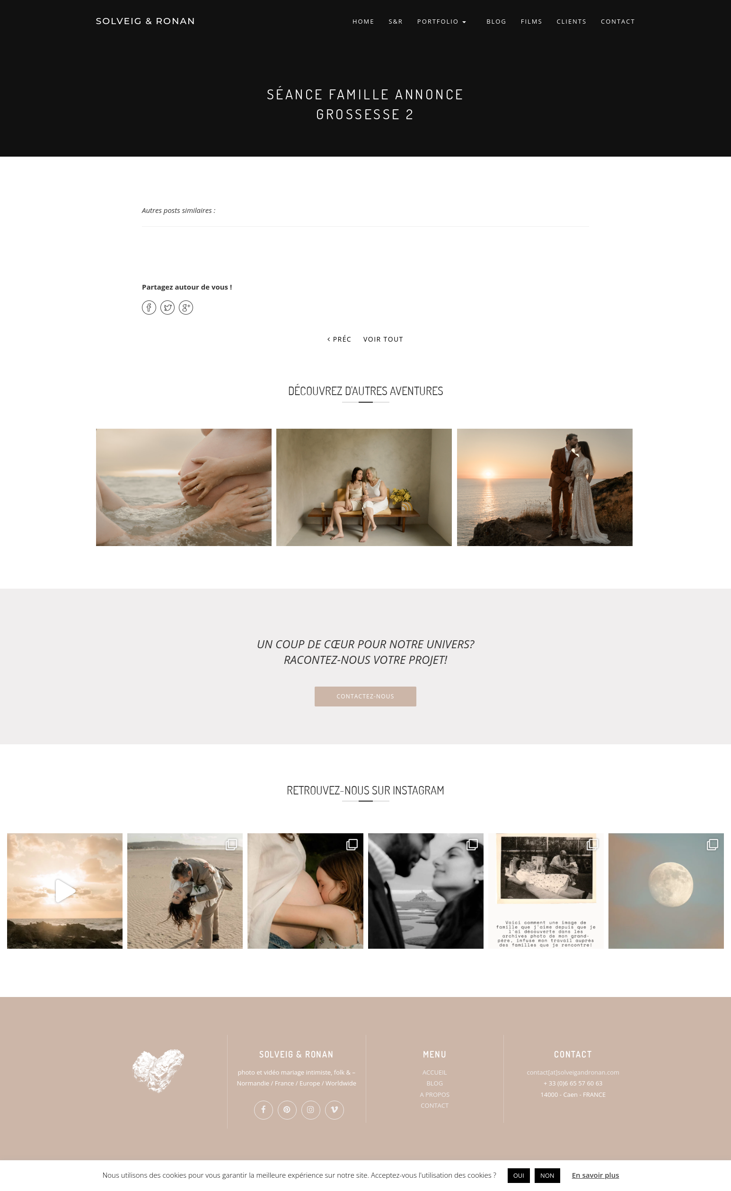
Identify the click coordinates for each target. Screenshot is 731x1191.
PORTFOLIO (441, 21)
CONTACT (618, 21)
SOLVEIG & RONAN (146, 21)
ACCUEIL (435, 1072)
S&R (395, 21)
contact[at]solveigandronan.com (573, 1072)
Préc (339, 339)
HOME (363, 21)
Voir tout (383, 339)
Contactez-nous (365, 696)
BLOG (496, 21)
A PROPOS (434, 1094)
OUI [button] (518, 1175)
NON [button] (547, 1175)
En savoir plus (595, 1175)
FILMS (532, 21)
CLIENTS (571, 21)
